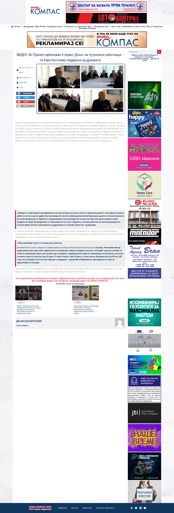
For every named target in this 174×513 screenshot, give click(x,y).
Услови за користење (105, 508)
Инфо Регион (40, 26)
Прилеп (21, 68)
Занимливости (128, 26)
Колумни (92, 28)
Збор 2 (149, 26)
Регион (18, 26)
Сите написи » (22, 311)
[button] (25, 93)
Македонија (29, 26)
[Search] (159, 52)
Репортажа (157, 26)
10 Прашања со (69, 26)
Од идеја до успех (54, 26)
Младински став (103, 26)
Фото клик (116, 26)
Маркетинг (87, 508)
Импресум (62, 508)
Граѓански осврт (85, 26)
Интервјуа (83, 28)
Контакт (74, 508)
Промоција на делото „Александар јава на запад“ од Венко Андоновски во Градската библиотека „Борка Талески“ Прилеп (113, 294)
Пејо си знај (140, 26)
